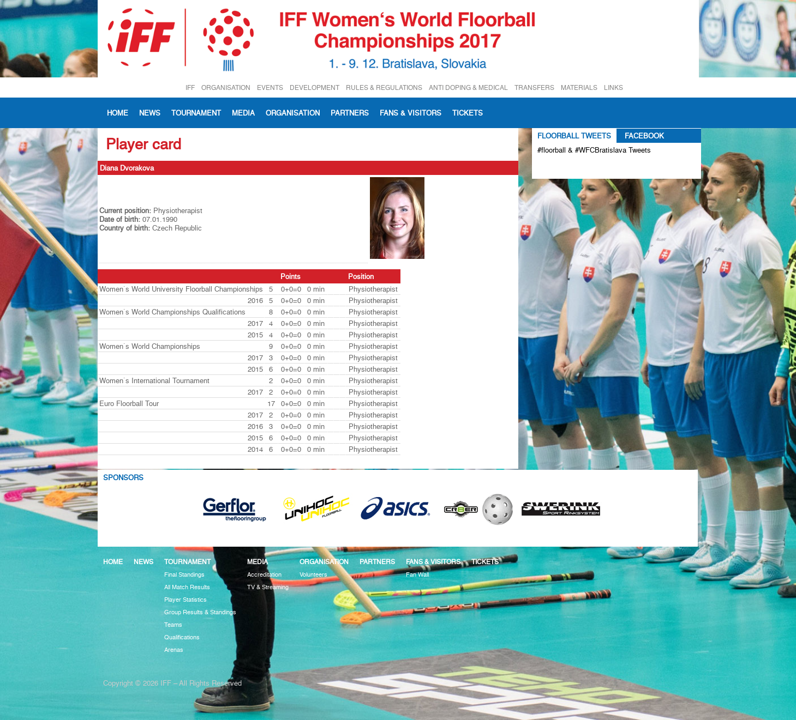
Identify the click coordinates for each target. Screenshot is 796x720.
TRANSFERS (534, 87)
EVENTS (270, 87)
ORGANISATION (225, 87)
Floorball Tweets (574, 135)
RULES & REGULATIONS (384, 87)
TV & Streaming (268, 587)
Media (243, 112)
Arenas (173, 650)
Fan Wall (417, 574)
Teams (173, 624)
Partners (350, 112)
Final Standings (184, 574)
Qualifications (182, 637)
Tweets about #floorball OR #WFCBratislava (584, 168)
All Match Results (187, 587)
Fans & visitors (410, 112)
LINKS (613, 87)
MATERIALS (579, 87)
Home (117, 112)
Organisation (293, 112)
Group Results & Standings (200, 612)
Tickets (467, 112)
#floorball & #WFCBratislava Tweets (594, 150)
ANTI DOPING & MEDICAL (468, 87)
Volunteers (313, 574)
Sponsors (123, 477)
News (149, 112)
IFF (190, 87)
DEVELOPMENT (314, 87)
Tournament (196, 112)
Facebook (644, 135)
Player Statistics (185, 599)
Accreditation (264, 574)
